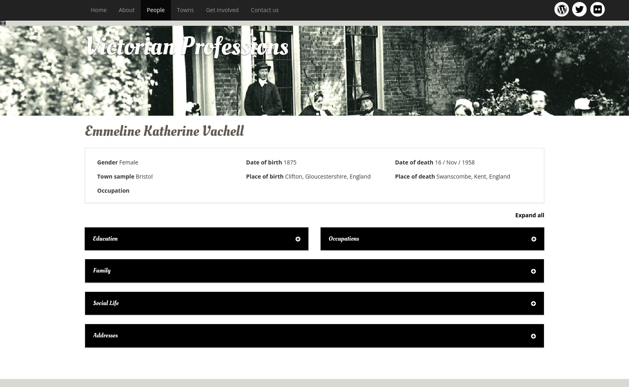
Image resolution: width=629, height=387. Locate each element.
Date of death (414, 162)
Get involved (222, 10)
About (127, 10)
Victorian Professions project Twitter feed (581, 9)
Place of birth (264, 176)
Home (99, 10)
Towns (185, 10)
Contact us (265, 10)
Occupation (113, 190)
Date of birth (264, 162)
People (156, 10)
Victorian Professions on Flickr (599, 9)
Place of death (415, 176)
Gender (107, 162)
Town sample (115, 176)
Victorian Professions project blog (563, 9)
